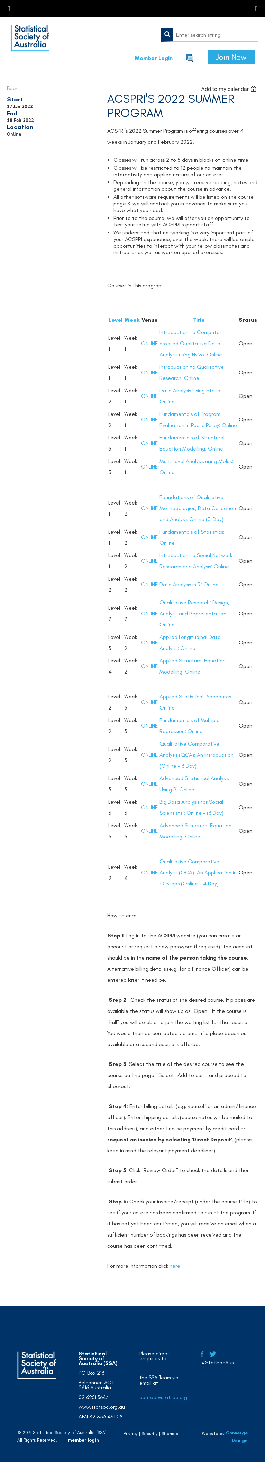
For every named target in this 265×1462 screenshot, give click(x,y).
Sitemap (170, 1433)
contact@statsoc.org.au (166, 1397)
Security (149, 1433)
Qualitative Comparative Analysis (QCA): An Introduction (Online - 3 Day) (196, 754)
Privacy (131, 1433)
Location (20, 127)
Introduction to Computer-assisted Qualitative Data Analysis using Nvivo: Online (191, 343)
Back (12, 88)
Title (198, 320)
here (175, 1266)
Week (132, 320)
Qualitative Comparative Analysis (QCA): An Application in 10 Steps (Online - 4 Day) (198, 872)
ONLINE (149, 343)
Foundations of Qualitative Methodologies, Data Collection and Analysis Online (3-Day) (197, 508)
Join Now (231, 57)
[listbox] (229, 89)
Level (115, 320)
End (12, 113)
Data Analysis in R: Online (189, 584)
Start (15, 99)
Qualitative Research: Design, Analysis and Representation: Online (194, 613)
